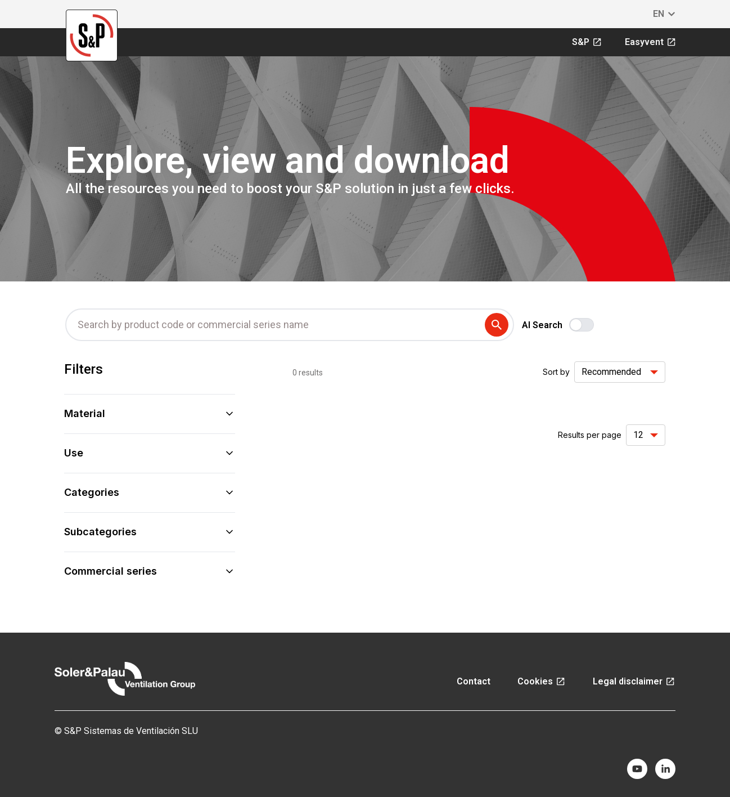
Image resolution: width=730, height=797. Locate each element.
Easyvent (651, 42)
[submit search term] (499, 325)
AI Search (542, 325)
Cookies (541, 681)
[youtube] (637, 769)
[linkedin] (665, 769)
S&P (587, 42)
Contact (473, 681)
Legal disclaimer (634, 681)
